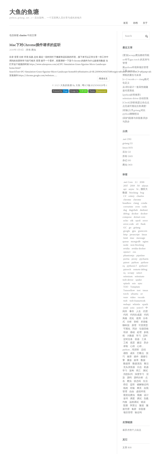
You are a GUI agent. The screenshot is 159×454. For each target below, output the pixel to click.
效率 (136, 360)
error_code (128, 224)
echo (125, 220)
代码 (125, 314)
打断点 (140, 353)
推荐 (129, 356)
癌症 (125, 384)
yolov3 (140, 307)
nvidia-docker (138, 248)
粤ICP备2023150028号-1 (94, 85)
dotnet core (139, 217)
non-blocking (137, 245)
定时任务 (128, 339)
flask (143, 224)
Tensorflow (129, 290)
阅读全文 (103, 78)
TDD (125, 287)
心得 (132, 346)
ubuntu (134, 294)
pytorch (127, 269)
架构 (131, 370)
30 (138, 185)
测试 (145, 370)
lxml (125, 238)
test (139, 290)
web (125, 301)
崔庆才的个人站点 (132, 430)
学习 (138, 335)
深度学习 (139, 374)
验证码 (138, 412)
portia (126, 259)
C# (124, 196)
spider (139, 280)
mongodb (136, 241)
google (126, 231)
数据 (143, 360)
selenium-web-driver (134, 278)
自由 (131, 391)
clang (136, 203)
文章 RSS (127, 447)
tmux (145, 290)
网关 (139, 388)
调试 (139, 398)
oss (134, 252)
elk (131, 220)
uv (141, 294)
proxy (134, 259)
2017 (125, 185)
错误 (143, 402)
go (130, 227)
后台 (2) (127, 152)
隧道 (141, 405)
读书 (125, 398)
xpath (145, 304)
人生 (138, 311)
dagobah (133, 210)
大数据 (130, 335)
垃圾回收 (144, 328)
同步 (134, 328)
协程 (136, 321)
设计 (146, 395)
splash (126, 283)
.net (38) (127, 139)
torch (126, 294)
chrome (127, 199)
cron (137, 206)
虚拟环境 (140, 391)
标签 (125, 174)
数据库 (126, 363)
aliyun (145, 185)
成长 (132, 353)
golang (136, 227)
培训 (125, 332)
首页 (125, 23)
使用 (138, 318)
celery (131, 196)
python (135, 262)
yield (125, 307)
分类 (125, 131)
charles (140, 196)
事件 (131, 311)
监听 (132, 384)
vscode (141, 297)
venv (125, 297)
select (139, 273)
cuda (144, 206)
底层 (132, 342)
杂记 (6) (127, 160)
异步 (146, 342)
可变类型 (143, 325)
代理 (145, 311)
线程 (125, 388)
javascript (135, 234)
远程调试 (134, 402)
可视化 (126, 328)
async (131, 189)
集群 (134, 409)
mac (132, 238)
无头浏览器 (129, 367)
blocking (133, 192)
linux (144, 234)
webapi (127, 304)
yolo (132, 307)
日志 (139, 367)
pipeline (140, 255)
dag (125, 210)
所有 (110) (128, 156)
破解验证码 (143, 384)
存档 (135, 23)
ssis (134, 283)
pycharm (143, 259)
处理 (139, 332)
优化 (131, 318)
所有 (28, 50)
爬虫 (33, 50)
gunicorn (142, 231)
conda (144, 203)
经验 (132, 388)
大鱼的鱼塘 (24, 12)
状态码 (137, 381)
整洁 (146, 363)
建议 (139, 342)
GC (125, 227)
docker (135, 213)
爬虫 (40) (127, 164)
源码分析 (138, 377)
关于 (145, 23)
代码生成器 (136, 314)
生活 (145, 381)
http (125, 234)
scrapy (131, 273)
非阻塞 (142, 409)
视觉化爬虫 (129, 395)
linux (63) (128, 147)
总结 (143, 349)
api (124, 189)
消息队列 (128, 374)
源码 (129, 377)
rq (124, 273)
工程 (125, 342)
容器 (137, 339)
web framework (137, 301)
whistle (136, 304)
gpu (134, 231)
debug (126, 213)
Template (135, 287)
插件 (136, 356)
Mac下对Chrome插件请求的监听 (35, 45)
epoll (137, 220)
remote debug (140, 269)
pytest (126, 262)
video (133, 297)
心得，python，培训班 (133, 348)
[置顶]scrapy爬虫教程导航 (136, 55)
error (145, 220)
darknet (144, 210)
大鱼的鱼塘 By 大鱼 (70, 85)
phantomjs (128, 255)
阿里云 (133, 405)
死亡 (138, 370)
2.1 (136, 182)
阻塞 (125, 405)
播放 (129, 360)
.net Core (128, 182)
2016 (142, 182)
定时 (145, 335)
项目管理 (128, 412)
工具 (144, 339)
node (125, 245)
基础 (132, 332)
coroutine (128, 206)
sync (140, 283)
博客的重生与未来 (132, 75)
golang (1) (128, 143)
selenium (128, 276)
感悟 (125, 353)
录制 (125, 346)
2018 (132, 185)
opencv (127, 252)
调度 (132, 398)
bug (142, 192)
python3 (143, 266)
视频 (139, 395)
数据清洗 (137, 363)
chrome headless (132, 201)
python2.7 (132, 266)
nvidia (126, 248)
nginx (145, 241)
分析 (129, 321)
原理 (134, 325)
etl (137, 224)
